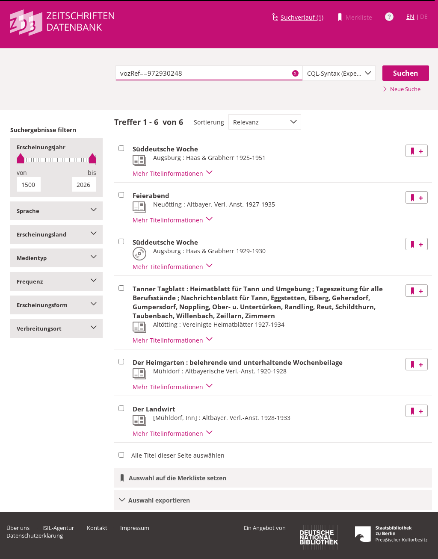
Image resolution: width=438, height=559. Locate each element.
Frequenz (56, 281)
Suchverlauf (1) (302, 17)
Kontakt (97, 528)
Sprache (56, 211)
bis (92, 173)
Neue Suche (401, 89)
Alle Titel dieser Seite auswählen (178, 455)
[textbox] (209, 73)
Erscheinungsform (56, 305)
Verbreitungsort (56, 328)
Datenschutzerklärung (34, 535)
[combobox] (339, 73)
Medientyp (56, 258)
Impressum (134, 528)
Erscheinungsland (56, 234)
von (22, 173)
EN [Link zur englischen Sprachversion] (410, 16)
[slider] (56, 159)
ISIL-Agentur (58, 528)
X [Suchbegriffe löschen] (295, 73)
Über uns (18, 528)
